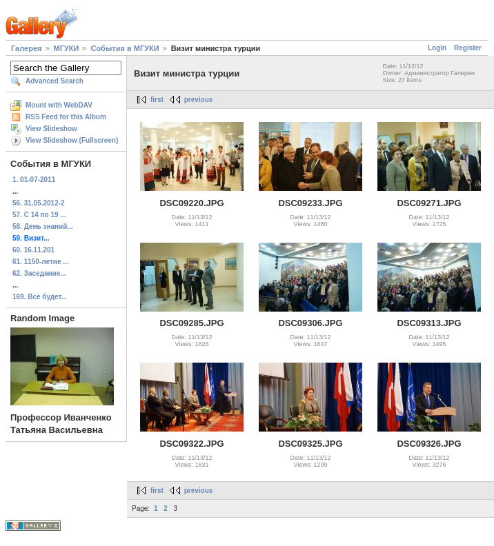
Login (437, 48)
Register (468, 48)
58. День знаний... (42, 226)
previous (198, 99)
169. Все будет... (39, 297)
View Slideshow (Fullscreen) (72, 140)
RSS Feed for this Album (66, 117)
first (157, 99)
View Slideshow (51, 128)
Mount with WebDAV (59, 105)
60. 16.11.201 (33, 250)
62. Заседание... (39, 273)
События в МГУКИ (124, 48)
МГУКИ (66, 48)
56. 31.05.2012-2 (38, 203)
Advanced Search (54, 81)
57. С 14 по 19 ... (39, 215)
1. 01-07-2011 (33, 179)
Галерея (26, 48)
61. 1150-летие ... (40, 261)
